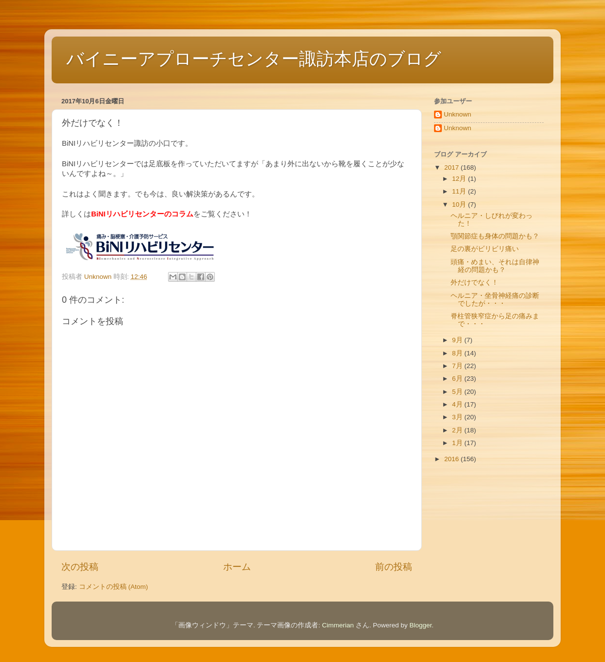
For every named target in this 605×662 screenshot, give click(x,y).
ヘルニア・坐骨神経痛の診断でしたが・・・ (495, 299)
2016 (452, 459)
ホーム (237, 567)
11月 (460, 191)
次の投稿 (79, 567)
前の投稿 (393, 567)
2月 (458, 430)
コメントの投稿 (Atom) (113, 586)
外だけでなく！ (474, 282)
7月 (458, 366)
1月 (458, 443)
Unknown (457, 114)
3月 (458, 417)
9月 (458, 340)
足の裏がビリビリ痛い (485, 249)
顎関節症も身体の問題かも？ (495, 236)
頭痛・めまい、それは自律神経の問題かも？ (495, 265)
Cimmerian (338, 625)
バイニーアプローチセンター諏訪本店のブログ (253, 59)
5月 (458, 391)
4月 (458, 404)
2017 (452, 167)
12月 (460, 178)
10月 (460, 204)
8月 (458, 353)
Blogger (421, 625)
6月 (458, 378)
